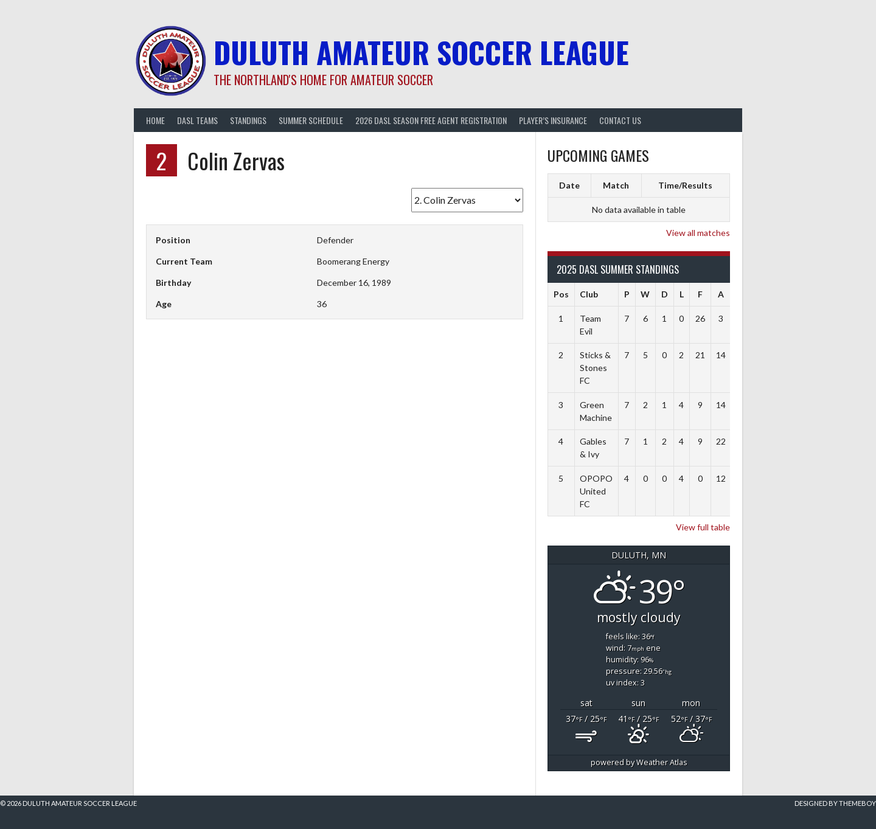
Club (589, 294)
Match (616, 185)
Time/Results (685, 185)
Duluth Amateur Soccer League (421, 52)
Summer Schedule (311, 120)
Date (569, 185)
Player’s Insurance (553, 120)
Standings (248, 120)
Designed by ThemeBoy (835, 803)
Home (155, 120)
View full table (703, 527)
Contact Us (620, 120)
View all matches (698, 232)
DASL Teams (197, 120)
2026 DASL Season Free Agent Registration (431, 120)
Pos (561, 294)
